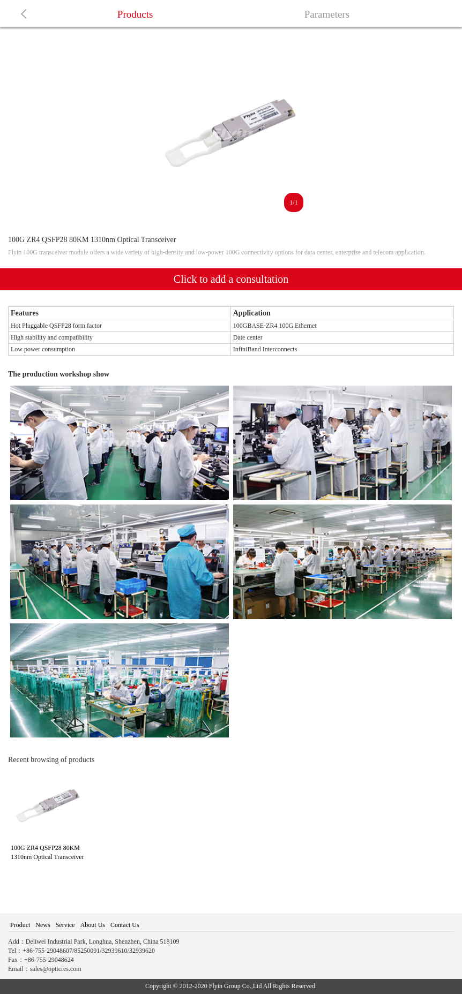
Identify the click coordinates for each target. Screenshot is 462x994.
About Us (92, 925)
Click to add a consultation (231, 279)
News (42, 925)
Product (20, 925)
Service (65, 925)
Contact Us (124, 925)
